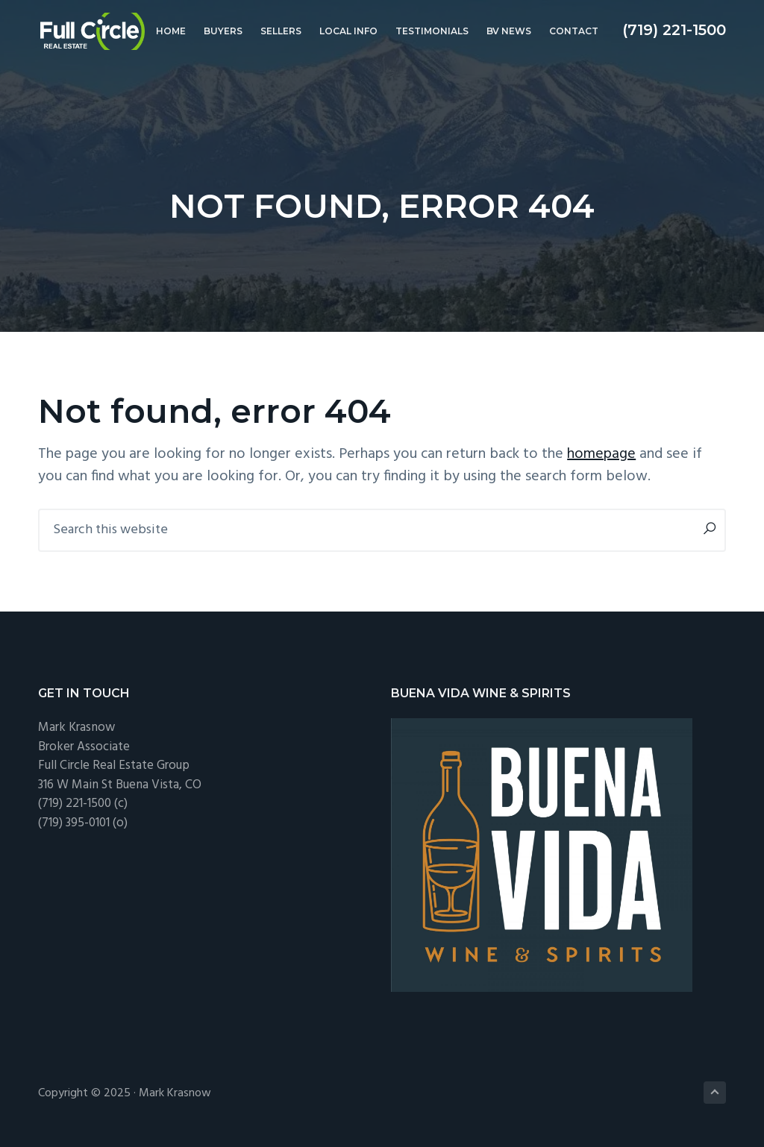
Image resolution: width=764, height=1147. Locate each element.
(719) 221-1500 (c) (83, 804)
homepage (601, 454)
